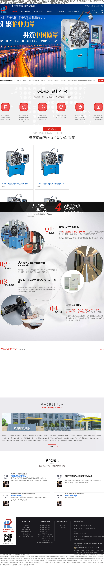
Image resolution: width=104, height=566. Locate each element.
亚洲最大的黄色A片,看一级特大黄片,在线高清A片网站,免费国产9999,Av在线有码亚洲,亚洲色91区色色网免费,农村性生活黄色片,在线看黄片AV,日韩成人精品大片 (43, 556)
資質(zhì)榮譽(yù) (26, 529)
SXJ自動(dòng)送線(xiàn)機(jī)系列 (45, 542)
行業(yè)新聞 (62, 527)
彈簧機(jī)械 (23, 80)
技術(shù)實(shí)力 (73, 11)
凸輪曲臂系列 (45, 533)
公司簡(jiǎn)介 (26, 525)
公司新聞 (62, 525)
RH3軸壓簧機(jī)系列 (45, 527)
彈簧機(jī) (16, 80)
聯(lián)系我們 (41, 19)
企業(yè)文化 (26, 527)
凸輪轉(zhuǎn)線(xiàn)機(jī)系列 (45, 535)
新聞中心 (50, 11)
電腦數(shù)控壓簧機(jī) (65, 80)
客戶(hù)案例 (60, 11)
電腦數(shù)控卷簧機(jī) (52, 80)
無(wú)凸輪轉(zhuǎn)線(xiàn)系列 (45, 536)
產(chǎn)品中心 (38, 11)
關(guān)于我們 (25, 11)
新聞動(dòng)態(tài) (90, 6)
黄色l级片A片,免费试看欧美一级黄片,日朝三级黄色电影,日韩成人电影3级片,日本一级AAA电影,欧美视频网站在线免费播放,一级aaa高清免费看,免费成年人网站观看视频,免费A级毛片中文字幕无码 (52, 558)
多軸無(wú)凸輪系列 (45, 538)
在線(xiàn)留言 (99, 6)
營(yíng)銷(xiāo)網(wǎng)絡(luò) (23, 19)
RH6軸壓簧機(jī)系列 (45, 531)
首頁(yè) (14, 11)
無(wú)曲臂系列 (45, 540)
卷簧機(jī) (43, 80)
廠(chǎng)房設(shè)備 (26, 531)
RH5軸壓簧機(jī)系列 (45, 529)
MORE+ (102, 349)
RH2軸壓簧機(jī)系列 (45, 525)
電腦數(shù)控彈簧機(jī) (33, 80)
